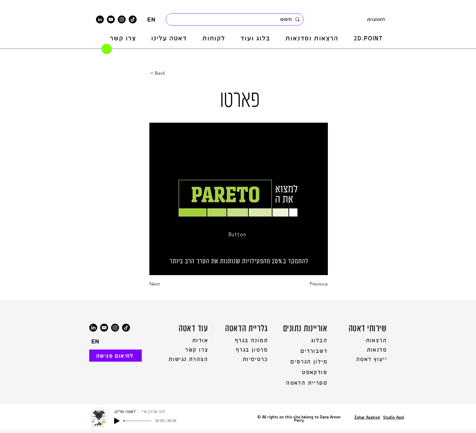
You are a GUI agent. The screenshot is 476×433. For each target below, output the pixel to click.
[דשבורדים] (305, 351)
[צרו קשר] (185, 349)
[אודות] (185, 340)
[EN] (151, 19)
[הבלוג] (305, 340)
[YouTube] (111, 19)
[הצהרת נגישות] (185, 359)
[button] (312, 38)
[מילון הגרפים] (305, 361)
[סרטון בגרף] (245, 349)
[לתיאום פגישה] (115, 355)
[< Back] (170, 73)
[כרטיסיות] (245, 359)
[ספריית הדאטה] (305, 383)
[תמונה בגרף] (245, 340)
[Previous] (313, 284)
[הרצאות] (364, 340)
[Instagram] (122, 19)
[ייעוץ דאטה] (364, 359)
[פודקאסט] (305, 372)
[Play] (117, 421)
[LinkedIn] (100, 19)
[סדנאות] (364, 349)
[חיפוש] (235, 19)
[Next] (169, 284)
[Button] (238, 234)
